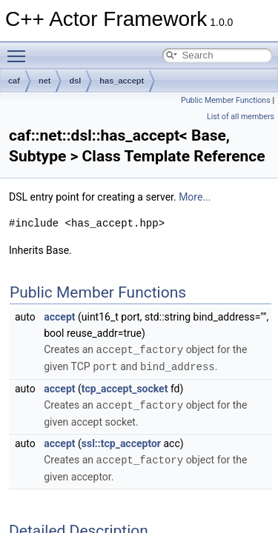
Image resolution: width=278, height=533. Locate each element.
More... (195, 197)
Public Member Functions (226, 100)
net (45, 80)
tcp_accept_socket (125, 387)
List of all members (240, 116)
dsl (75, 80)
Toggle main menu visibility (20, 49)
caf (14, 80)
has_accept (121, 80)
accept (59, 317)
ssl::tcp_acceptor (121, 441)
